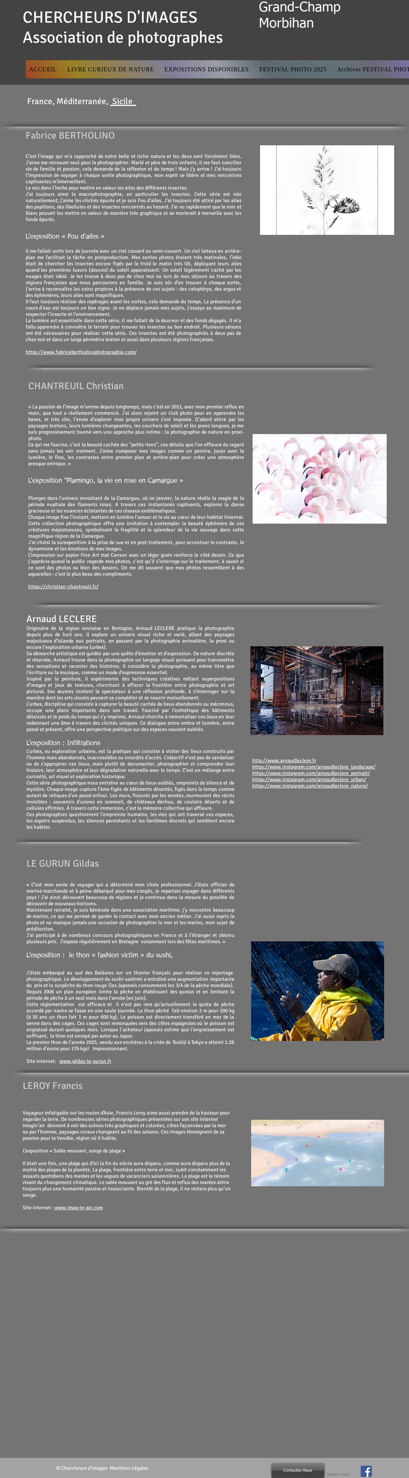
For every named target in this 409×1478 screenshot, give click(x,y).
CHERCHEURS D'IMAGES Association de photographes (123, 27)
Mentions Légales (129, 1468)
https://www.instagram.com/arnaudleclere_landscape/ (314, 767)
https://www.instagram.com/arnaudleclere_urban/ (309, 779)
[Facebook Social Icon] (366, 1471)
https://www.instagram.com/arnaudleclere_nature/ (310, 786)
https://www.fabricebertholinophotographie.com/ (81, 352)
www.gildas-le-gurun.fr (85, 1061)
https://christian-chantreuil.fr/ (63, 586)
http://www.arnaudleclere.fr (284, 760)
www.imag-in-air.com (79, 1207)
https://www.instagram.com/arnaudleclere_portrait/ (311, 773)
